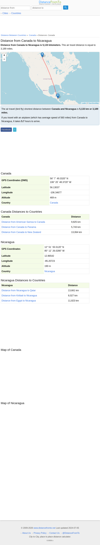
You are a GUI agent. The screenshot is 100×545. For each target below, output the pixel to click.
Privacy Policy (40, 533)
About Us (26, 533)
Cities (5, 13)
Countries (16, 13)
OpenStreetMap (94, 103)
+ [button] (4, 55)
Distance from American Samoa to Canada (23, 222)
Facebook (6, 130)
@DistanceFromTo (71, 533)
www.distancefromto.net (44, 528)
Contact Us (54, 533)
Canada (54, 202)
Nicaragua (50, 271)
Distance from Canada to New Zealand (21, 232)
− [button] (4, 59)
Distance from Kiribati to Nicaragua (19, 295)
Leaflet (84, 103)
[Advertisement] (50, 24)
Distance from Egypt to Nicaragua (19, 300)
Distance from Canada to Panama (19, 227)
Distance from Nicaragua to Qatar (19, 290)
